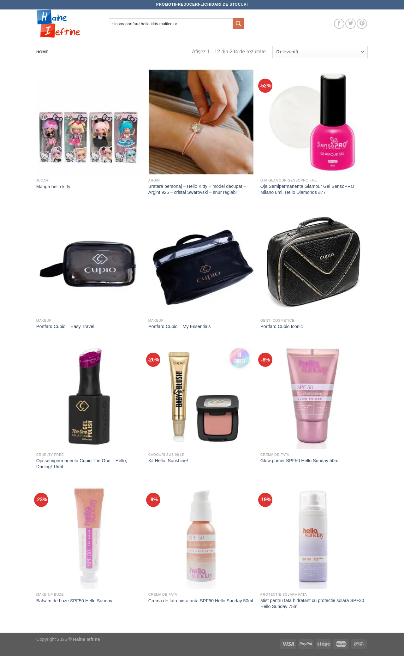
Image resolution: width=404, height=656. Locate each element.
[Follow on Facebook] (339, 24)
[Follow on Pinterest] (362, 24)
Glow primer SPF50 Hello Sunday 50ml (299, 460)
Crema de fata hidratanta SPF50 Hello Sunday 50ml (200, 600)
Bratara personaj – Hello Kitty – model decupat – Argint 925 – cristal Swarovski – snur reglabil (197, 189)
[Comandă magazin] (320, 52)
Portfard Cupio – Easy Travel (65, 326)
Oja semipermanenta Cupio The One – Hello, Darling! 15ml (81, 463)
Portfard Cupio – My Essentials (179, 326)
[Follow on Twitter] (350, 24)
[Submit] (238, 23)
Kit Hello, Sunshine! (168, 460)
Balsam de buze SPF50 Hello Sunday (74, 600)
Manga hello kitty (53, 186)
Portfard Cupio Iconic (281, 326)
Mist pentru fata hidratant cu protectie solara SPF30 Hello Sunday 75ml (312, 603)
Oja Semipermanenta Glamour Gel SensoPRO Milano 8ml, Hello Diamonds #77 (307, 189)
